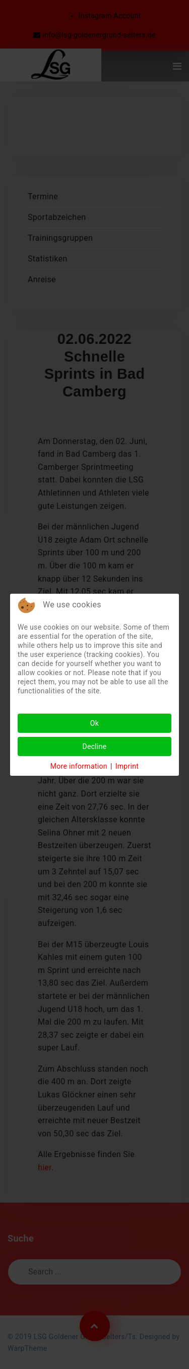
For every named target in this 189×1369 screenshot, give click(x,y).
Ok (94, 723)
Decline (94, 746)
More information (78, 766)
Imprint (127, 766)
